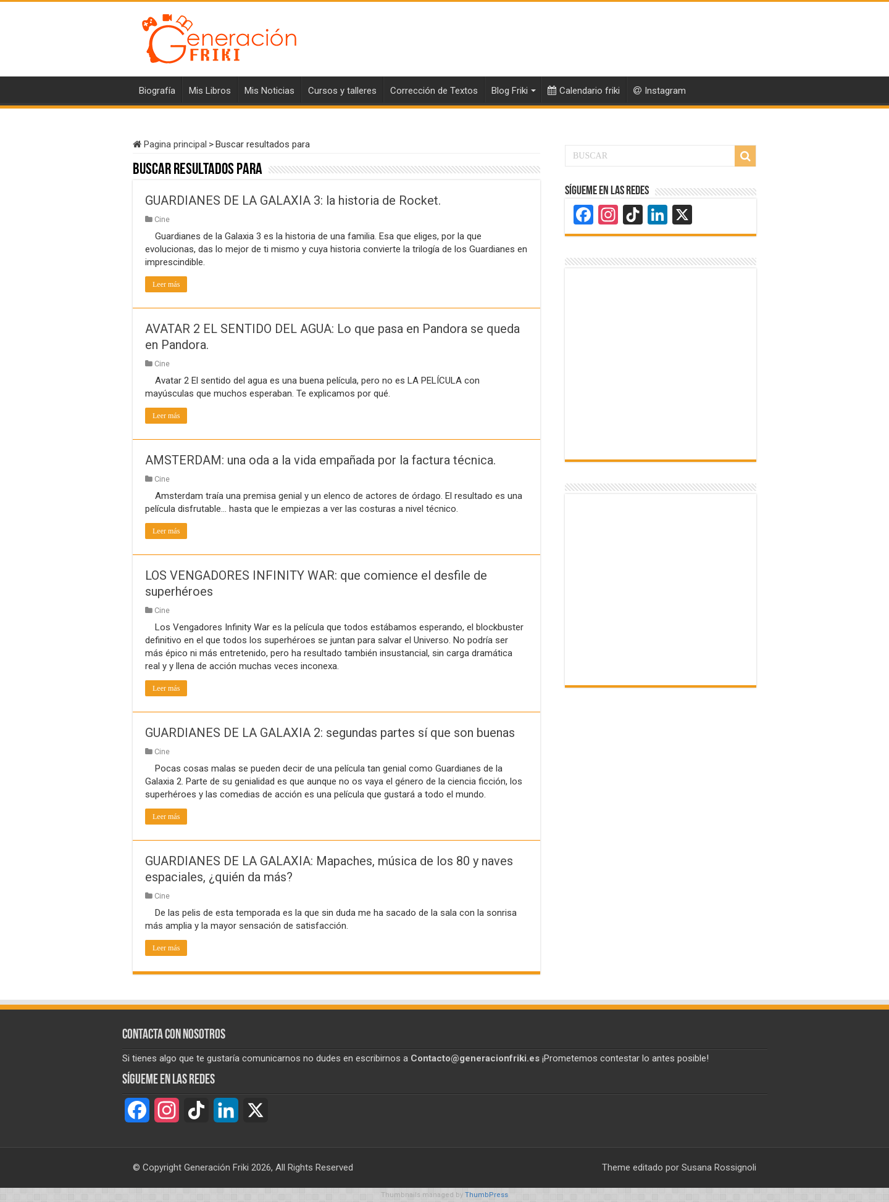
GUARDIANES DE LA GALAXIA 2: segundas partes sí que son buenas (330, 732)
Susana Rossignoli (719, 1167)
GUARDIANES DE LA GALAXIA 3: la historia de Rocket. (293, 200)
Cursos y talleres (342, 90)
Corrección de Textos (434, 90)
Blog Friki (509, 90)
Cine (162, 219)
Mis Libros (210, 90)
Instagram (659, 90)
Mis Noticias (269, 90)
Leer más (166, 284)
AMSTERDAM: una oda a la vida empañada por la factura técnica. (320, 460)
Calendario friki (584, 90)
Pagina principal (170, 144)
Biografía (157, 90)
